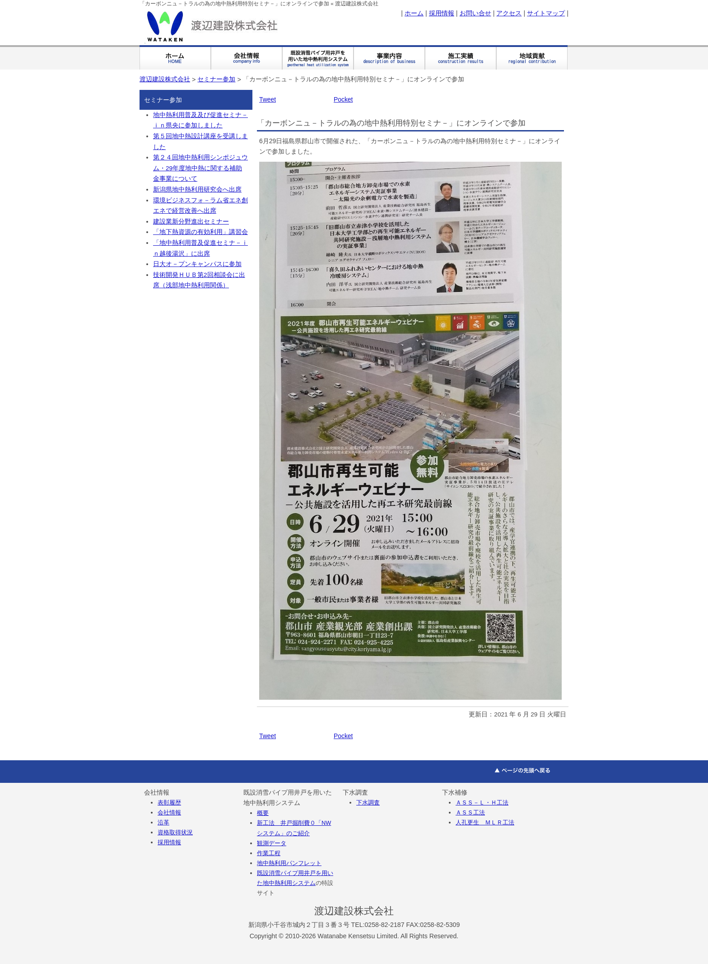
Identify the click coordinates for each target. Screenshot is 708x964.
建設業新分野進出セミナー (191, 221)
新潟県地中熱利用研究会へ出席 (197, 189)
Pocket (343, 99)
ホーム (414, 13)
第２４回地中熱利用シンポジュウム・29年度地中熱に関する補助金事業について (200, 168)
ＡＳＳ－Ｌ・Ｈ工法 (482, 802)
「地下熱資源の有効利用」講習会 (200, 232)
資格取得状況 (175, 832)
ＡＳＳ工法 (470, 812)
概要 (263, 813)
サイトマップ (546, 13)
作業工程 (268, 853)
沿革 (163, 822)
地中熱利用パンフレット (289, 863)
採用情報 (441, 13)
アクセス (509, 13)
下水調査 (368, 802)
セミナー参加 (216, 79)
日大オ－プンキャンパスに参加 (197, 264)
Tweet (267, 99)
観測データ (271, 843)
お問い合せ (475, 13)
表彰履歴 (169, 802)
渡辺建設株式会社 (165, 79)
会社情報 (169, 812)
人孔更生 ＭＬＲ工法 (485, 822)
